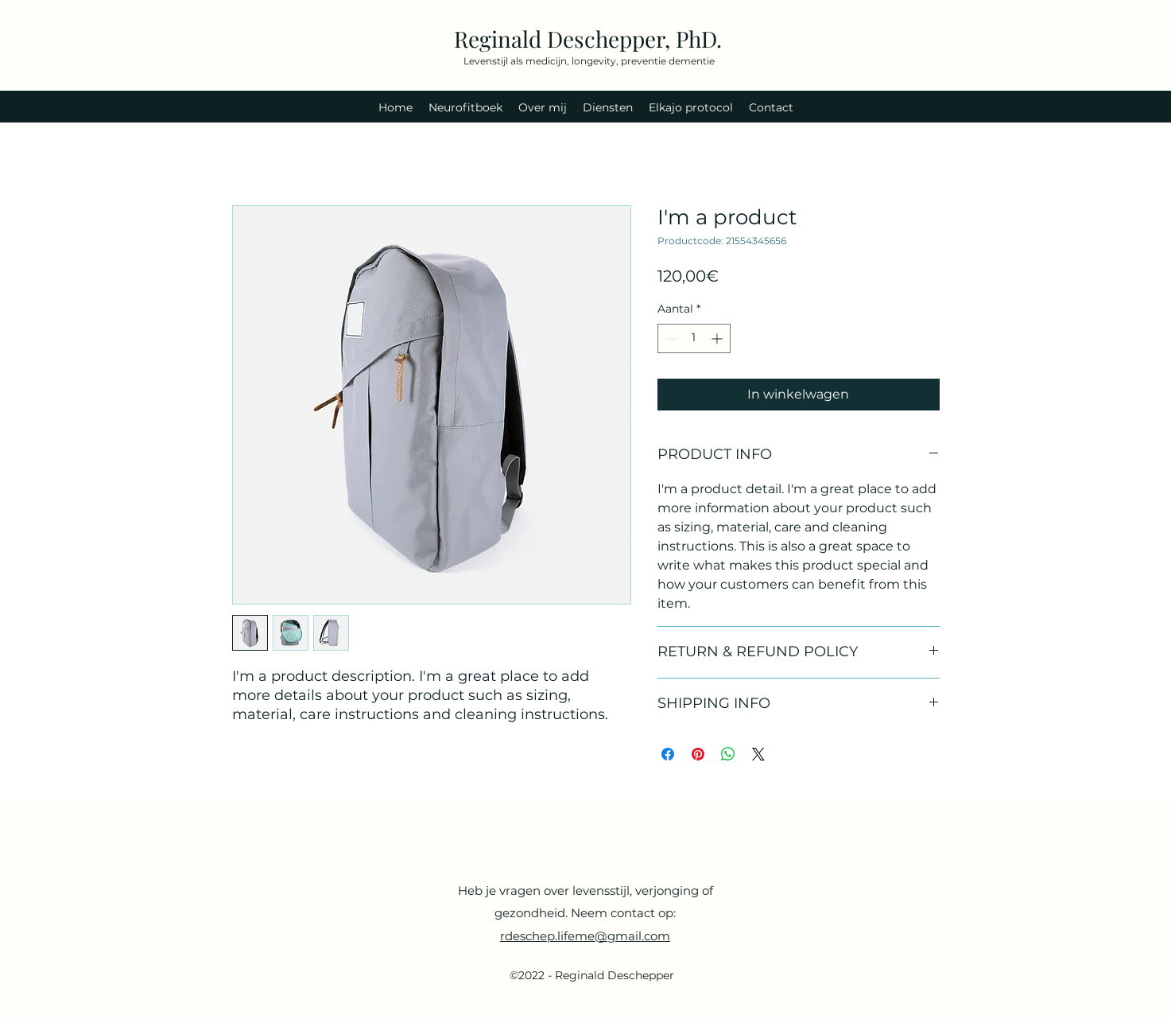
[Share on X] (758, 754)
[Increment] (718, 338)
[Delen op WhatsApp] (728, 754)
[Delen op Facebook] (667, 754)
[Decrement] (670, 338)
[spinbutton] (694, 338)
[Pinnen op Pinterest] (698, 754)
